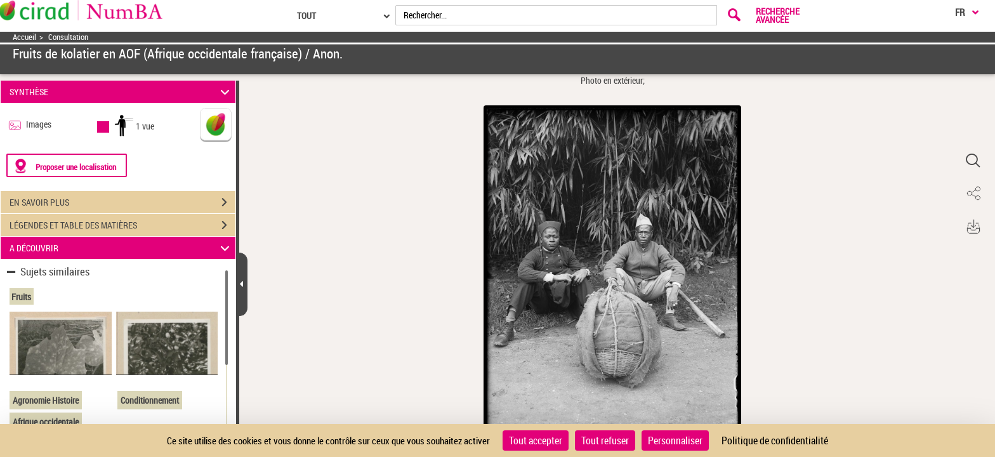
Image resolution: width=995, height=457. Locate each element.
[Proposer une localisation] (66, 165)
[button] (973, 160)
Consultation (68, 37)
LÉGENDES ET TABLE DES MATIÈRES (122, 225)
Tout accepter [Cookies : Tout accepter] (535, 440)
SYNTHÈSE (122, 92)
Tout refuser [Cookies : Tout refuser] (605, 440)
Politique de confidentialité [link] (775, 440)
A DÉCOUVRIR (122, 248)
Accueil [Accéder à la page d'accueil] (24, 37)
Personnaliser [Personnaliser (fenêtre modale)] (675, 440)
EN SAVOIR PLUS (122, 202)
